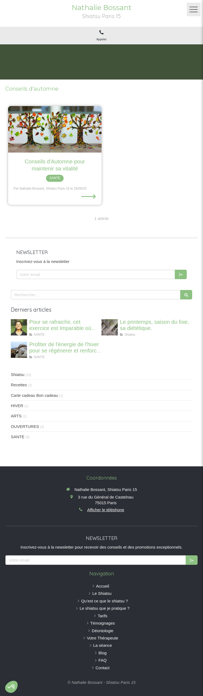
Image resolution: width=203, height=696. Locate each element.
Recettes (19, 384)
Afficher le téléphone (105, 509)
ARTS (16, 416)
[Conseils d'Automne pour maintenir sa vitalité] (55, 129)
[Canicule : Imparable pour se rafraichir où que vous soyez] (19, 327)
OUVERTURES (25, 426)
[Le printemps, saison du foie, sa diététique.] (110, 327)
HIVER (17, 405)
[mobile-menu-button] (193, 9)
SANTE (17, 436)
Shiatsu (17, 374)
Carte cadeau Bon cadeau (34, 395)
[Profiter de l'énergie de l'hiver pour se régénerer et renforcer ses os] (19, 350)
